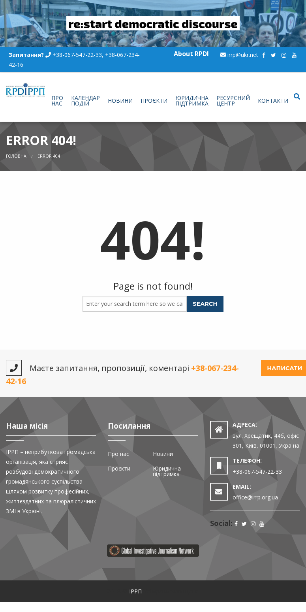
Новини (120, 100)
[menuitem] (57, 101)
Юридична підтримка (191, 100)
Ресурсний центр (233, 100)
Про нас (57, 100)
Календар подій (85, 100)
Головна (16, 156)
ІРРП (135, 591)
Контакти (273, 100)
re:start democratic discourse (153, 23)
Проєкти (154, 100)
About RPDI (191, 53)
